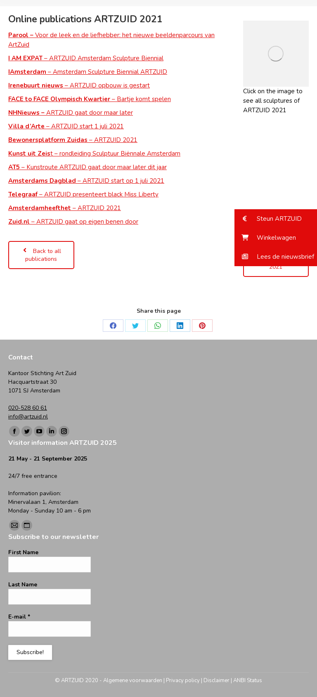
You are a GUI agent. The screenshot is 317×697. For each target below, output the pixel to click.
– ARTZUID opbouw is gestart (79, 85)
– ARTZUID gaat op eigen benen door (73, 221)
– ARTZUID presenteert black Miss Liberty (83, 194)
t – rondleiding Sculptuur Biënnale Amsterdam (94, 153)
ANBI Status (247, 680)
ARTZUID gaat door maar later (70, 113)
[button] (275, 218)
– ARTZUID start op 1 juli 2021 (86, 181)
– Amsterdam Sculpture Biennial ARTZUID (87, 72)
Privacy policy (183, 680)
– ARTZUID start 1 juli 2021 (66, 126)
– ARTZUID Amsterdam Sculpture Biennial (85, 58)
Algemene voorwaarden (132, 680)
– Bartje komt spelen (89, 99)
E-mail (19, 617)
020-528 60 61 (27, 408)
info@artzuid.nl (28, 417)
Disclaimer (216, 680)
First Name (23, 552)
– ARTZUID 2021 (72, 140)
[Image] (276, 54)
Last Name (22, 584)
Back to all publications (41, 255)
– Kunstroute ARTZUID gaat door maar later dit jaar (87, 167)
